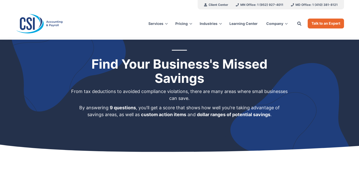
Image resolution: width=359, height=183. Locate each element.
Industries (208, 23)
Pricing (181, 23)
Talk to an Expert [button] (325, 23)
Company (274, 23)
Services (155, 23)
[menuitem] (216, 4)
